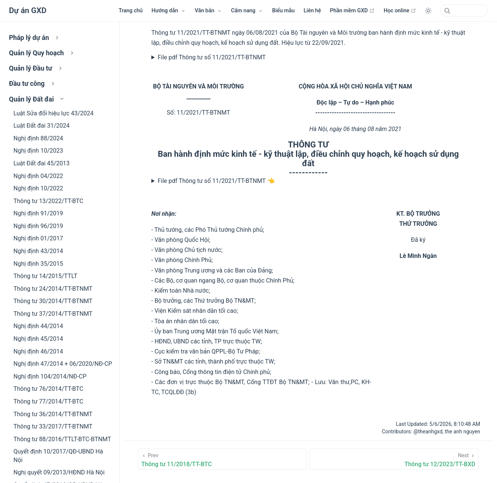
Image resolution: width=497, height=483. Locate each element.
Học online (400, 10)
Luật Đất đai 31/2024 (41, 125)
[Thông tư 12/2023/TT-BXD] (394, 459)
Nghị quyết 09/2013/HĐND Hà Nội (59, 472)
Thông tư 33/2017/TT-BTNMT (52, 426)
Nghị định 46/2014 (38, 351)
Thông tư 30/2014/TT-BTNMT (52, 301)
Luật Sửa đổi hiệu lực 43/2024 (53, 113)
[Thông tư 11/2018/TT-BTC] (222, 459)
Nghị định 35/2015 (38, 263)
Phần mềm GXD (352, 10)
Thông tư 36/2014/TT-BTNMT (52, 414)
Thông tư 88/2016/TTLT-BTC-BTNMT (62, 439)
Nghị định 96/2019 (38, 226)
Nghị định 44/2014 (38, 326)
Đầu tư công (32, 83)
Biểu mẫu (283, 10)
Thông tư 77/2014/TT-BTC (48, 401)
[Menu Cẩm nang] (247, 11)
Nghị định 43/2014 (38, 251)
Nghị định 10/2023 (38, 150)
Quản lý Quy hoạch (42, 53)
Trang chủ (130, 10)
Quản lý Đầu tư (36, 68)
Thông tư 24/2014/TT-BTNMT (52, 288)
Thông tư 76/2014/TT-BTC (48, 388)
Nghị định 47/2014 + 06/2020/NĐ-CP (62, 363)
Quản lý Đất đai (37, 99)
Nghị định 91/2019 (38, 213)
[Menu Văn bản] (208, 11)
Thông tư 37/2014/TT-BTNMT (52, 313)
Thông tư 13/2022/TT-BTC (48, 201)
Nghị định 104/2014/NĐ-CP (49, 376)
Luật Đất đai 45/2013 (41, 163)
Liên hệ (312, 10)
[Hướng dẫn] (169, 11)
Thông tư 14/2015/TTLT (45, 276)
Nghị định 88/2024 (38, 138)
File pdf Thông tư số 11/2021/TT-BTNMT (212, 57)
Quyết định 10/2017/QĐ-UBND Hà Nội (58, 455)
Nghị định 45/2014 (38, 338)
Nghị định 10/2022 (38, 188)
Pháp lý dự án (35, 37)
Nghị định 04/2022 (38, 176)
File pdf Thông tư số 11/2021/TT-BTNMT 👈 (216, 180)
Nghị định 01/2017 (38, 238)
